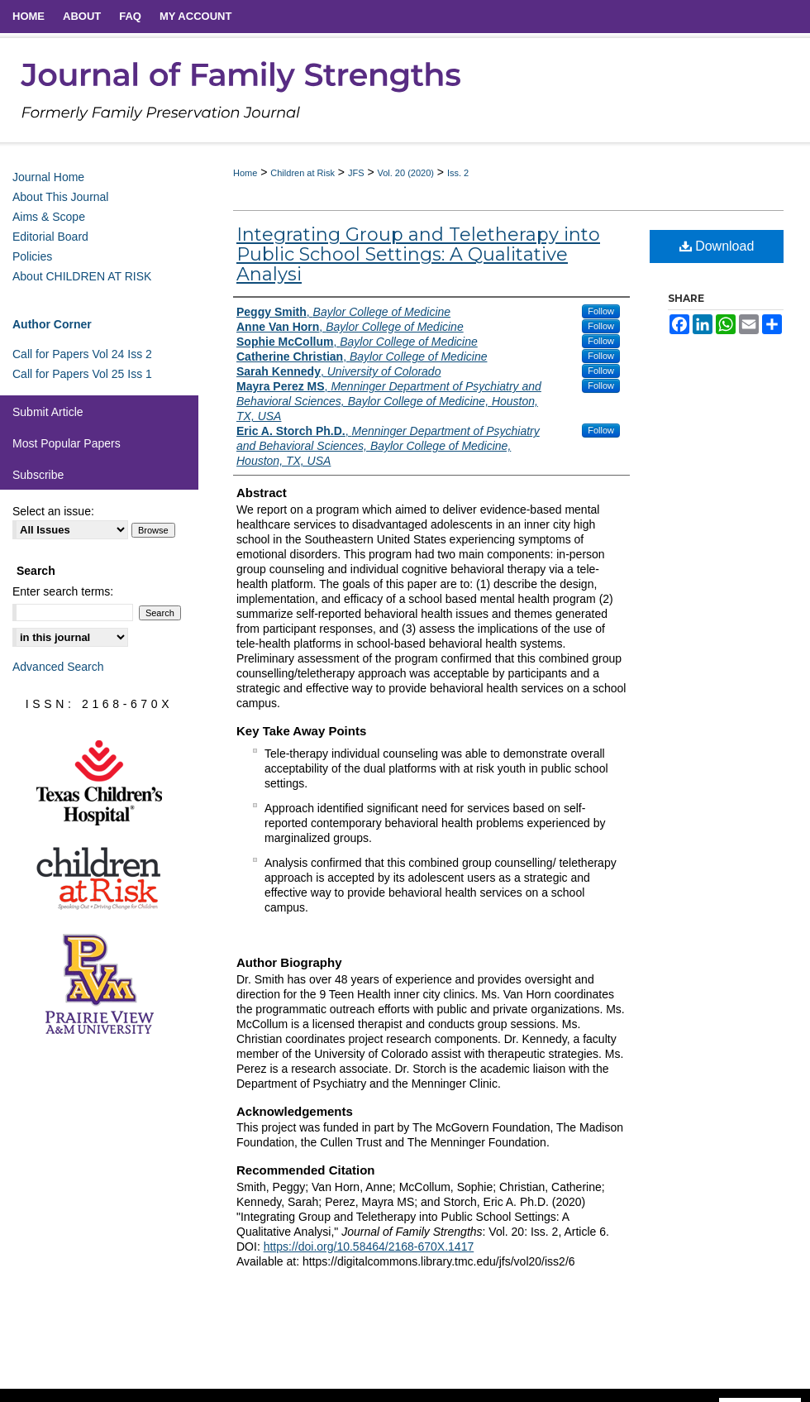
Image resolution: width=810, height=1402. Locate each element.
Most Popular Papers (66, 443)
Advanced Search (58, 666)
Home (245, 173)
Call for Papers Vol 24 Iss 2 (82, 354)
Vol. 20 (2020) (405, 173)
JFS (356, 173)
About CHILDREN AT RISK (81, 276)
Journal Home (48, 177)
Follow (601, 311)
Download (717, 246)
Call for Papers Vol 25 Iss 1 (82, 373)
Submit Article (47, 412)
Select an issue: (53, 511)
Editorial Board (50, 236)
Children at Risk (302, 173)
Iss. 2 (458, 173)
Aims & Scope (48, 216)
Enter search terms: (62, 591)
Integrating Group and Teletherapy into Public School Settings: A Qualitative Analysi (418, 254)
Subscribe (38, 474)
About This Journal (60, 196)
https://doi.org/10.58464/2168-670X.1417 (369, 1246)
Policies (32, 256)
